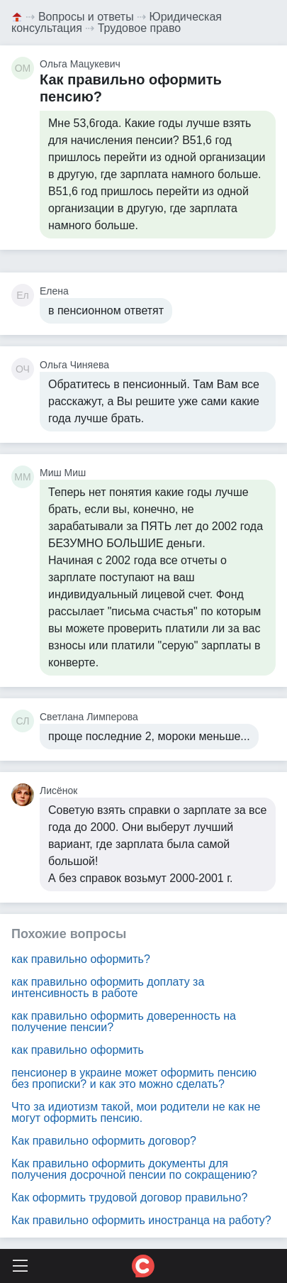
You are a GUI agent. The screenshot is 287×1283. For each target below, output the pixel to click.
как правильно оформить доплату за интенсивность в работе (107, 987)
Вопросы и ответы (86, 17)
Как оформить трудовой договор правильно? (129, 1197)
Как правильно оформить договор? (103, 1141)
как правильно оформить (77, 1050)
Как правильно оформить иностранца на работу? (141, 1220)
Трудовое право (139, 28)
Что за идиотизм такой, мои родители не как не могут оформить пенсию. (135, 1112)
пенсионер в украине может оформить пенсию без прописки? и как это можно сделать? (134, 1078)
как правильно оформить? (80, 959)
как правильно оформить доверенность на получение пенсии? (123, 1021)
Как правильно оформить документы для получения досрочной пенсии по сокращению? (134, 1169)
